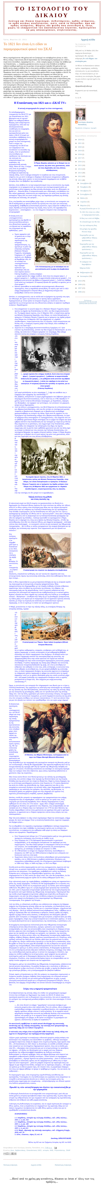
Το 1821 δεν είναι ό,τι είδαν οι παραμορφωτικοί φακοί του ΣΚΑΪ (27, 46)
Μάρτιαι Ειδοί (85, 268)
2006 (80, 292)
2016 (80, 162)
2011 (80, 180)
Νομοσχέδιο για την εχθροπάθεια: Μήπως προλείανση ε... (88, 237)
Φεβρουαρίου (85, 272)
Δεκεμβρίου (84, 183)
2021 (80, 143)
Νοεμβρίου (84, 187)
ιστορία (46, 1150)
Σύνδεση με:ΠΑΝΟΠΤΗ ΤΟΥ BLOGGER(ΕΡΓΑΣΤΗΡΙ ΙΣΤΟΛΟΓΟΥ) (88, 302)
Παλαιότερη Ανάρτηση (63, 1165)
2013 (80, 173)
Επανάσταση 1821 (34, 1150)
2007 (80, 288)
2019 (80, 151)
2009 (80, 284)
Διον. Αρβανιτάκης (18, 1150)
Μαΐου (82, 198)
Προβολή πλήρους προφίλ (86, 128)
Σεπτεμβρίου (85, 194)
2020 (80, 147)
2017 (80, 158)
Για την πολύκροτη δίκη (88, 225)
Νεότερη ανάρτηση (10, 1165)
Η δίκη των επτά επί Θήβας (89, 218)
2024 (80, 140)
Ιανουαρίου (84, 276)
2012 (80, 176)
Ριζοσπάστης (60, 1150)
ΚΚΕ (51, 1150)
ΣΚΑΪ (68, 1150)
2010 (80, 281)
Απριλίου (83, 202)
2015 (80, 165)
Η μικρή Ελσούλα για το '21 (90, 209)
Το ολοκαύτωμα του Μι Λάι (90, 222)
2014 (80, 169)
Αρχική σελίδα (36, 1165)
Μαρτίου (83, 205)
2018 (80, 154)
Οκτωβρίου (84, 191)
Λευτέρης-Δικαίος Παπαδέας (85, 123)
